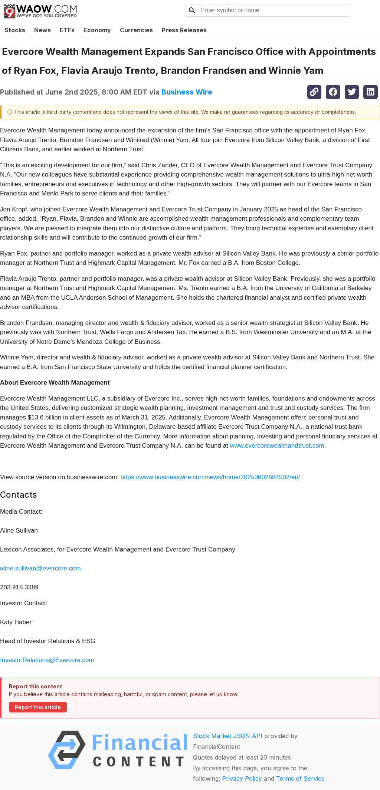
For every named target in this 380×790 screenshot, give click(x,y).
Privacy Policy (242, 778)
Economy (97, 30)
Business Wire (186, 92)
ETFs (67, 30)
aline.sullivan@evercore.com (40, 568)
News (42, 30)
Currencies (136, 30)
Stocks (14, 30)
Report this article (38, 707)
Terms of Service (300, 778)
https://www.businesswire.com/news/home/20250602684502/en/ (210, 477)
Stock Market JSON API (227, 736)
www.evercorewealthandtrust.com (277, 445)
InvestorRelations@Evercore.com (47, 660)
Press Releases (184, 30)
